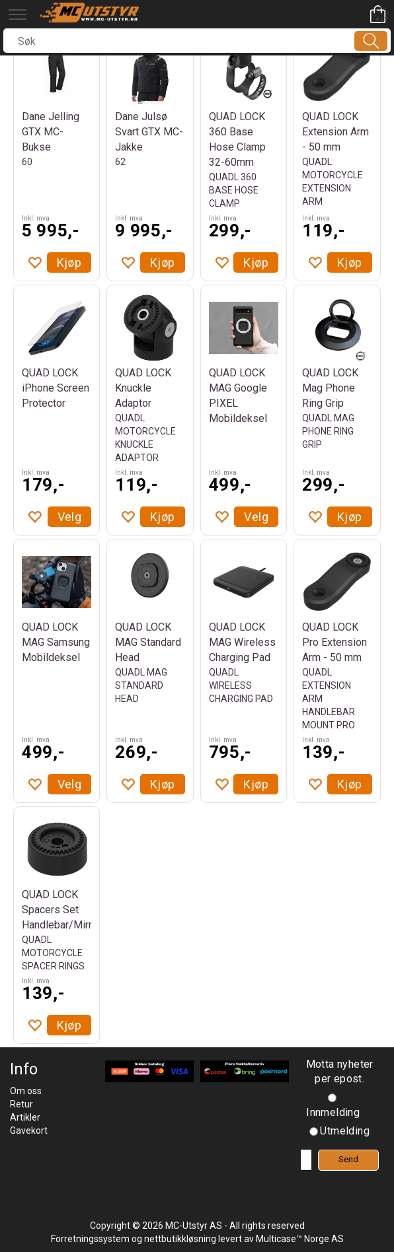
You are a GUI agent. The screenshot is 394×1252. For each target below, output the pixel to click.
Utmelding (345, 1131)
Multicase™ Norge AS (300, 1239)
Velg (70, 517)
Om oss (26, 1091)
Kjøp (69, 262)
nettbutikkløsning (180, 1239)
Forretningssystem (90, 1239)
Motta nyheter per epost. (340, 1072)
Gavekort (29, 1130)
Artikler (25, 1117)
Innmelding (333, 1112)
